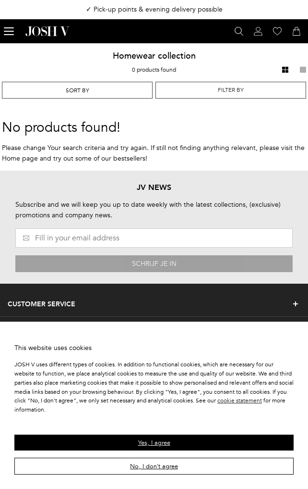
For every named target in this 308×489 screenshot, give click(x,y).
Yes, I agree (154, 443)
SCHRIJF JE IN (154, 263)
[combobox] (77, 90)
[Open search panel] (239, 31)
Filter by (231, 90)
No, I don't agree (154, 466)
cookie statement (239, 400)
